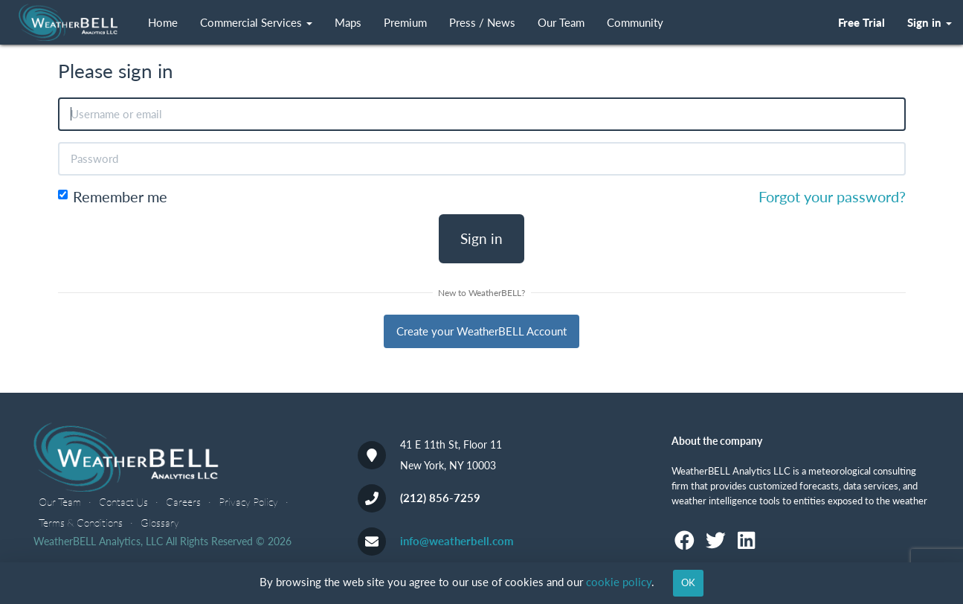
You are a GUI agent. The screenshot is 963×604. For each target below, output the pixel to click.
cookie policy (618, 581)
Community (635, 22)
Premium (405, 22)
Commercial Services (256, 22)
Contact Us (123, 501)
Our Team (561, 22)
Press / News (482, 22)
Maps (348, 22)
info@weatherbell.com (457, 540)
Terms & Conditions (81, 522)
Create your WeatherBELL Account (481, 331)
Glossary (160, 522)
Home (163, 22)
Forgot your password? (832, 196)
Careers (183, 501)
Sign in (481, 238)
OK (688, 582)
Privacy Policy (248, 501)
